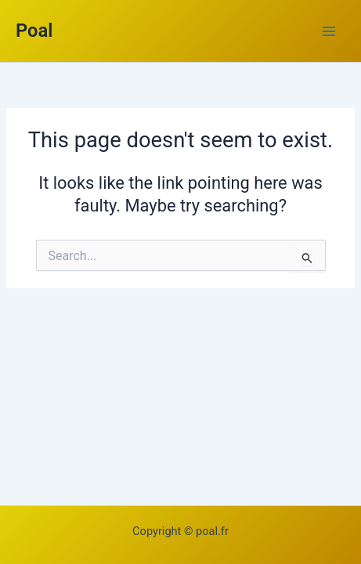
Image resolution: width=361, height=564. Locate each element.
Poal (34, 31)
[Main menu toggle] (328, 31)
